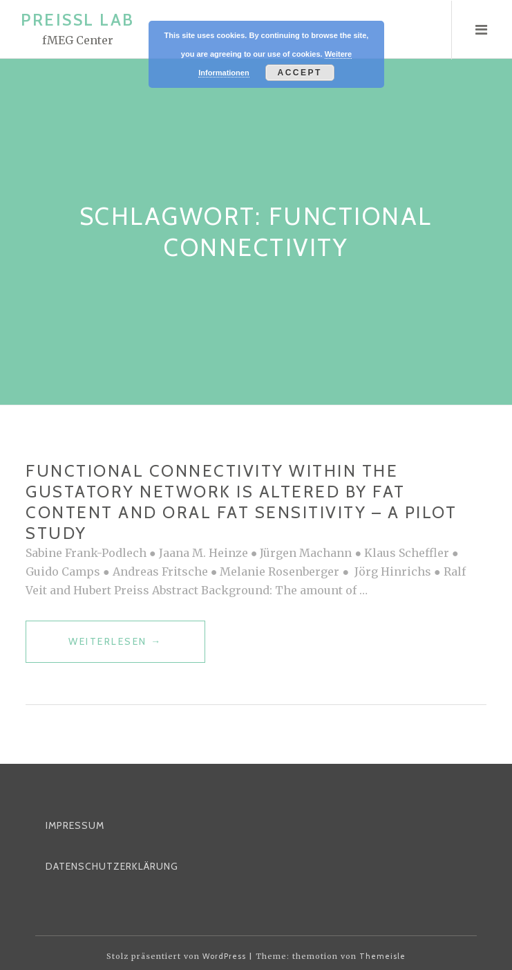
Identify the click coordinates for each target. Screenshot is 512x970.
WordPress (224, 956)
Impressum (75, 825)
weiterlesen (115, 647)
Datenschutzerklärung (112, 866)
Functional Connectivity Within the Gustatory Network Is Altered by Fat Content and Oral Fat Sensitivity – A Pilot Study (241, 502)
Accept (300, 72)
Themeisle (382, 956)
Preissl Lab (78, 20)
